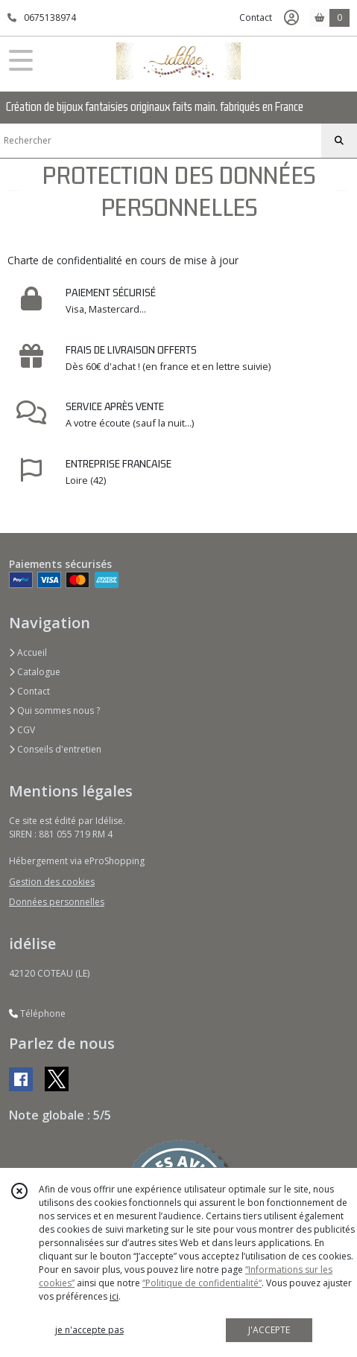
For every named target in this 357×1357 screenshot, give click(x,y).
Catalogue (34, 671)
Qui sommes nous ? (54, 710)
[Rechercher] (339, 141)
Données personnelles (56, 901)
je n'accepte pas (89, 1330)
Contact (255, 17)
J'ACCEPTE (269, 1330)
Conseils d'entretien (55, 749)
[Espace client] (291, 18)
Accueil (28, 652)
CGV (22, 730)
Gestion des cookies (52, 881)
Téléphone (37, 1013)
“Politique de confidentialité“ (202, 1283)
